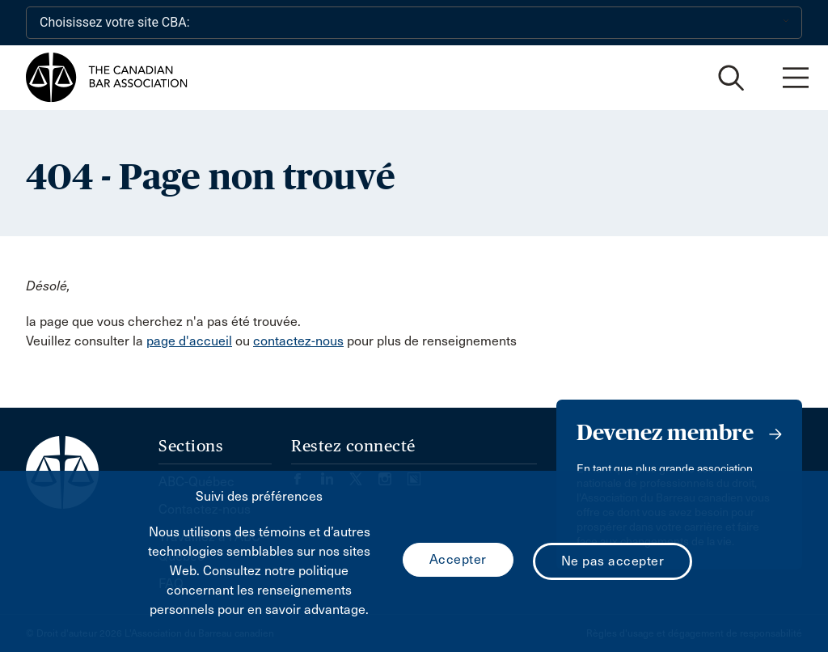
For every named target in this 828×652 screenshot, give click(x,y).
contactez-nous (298, 341)
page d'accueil (189, 341)
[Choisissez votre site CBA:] (414, 22)
